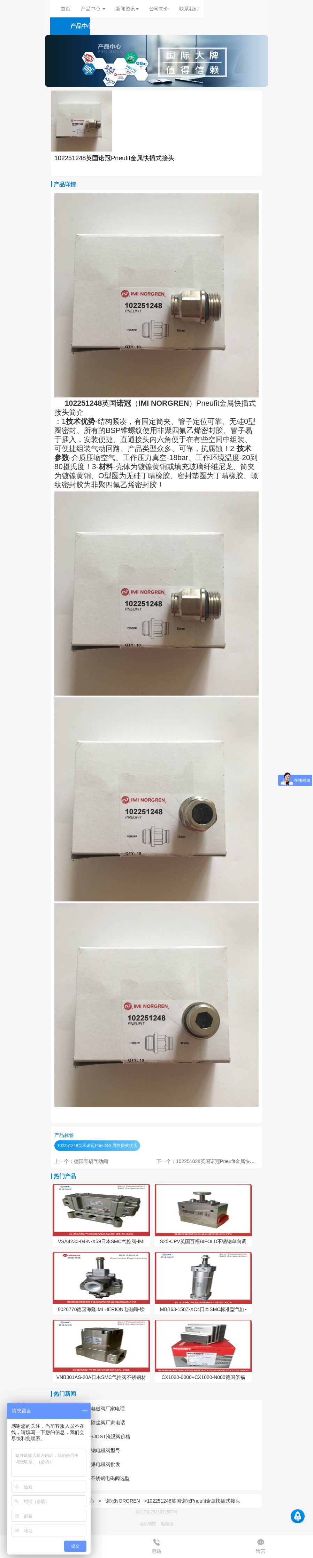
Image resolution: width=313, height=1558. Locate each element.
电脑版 (167, 1523)
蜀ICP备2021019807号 (156, 1512)
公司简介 (159, 8)
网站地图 (147, 1523)
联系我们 (189, 8)
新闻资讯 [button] (127, 8)
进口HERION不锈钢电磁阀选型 (91, 1478)
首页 (65, 8)
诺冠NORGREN (122, 1501)
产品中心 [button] (93, 8)
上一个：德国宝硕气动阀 (81, 1161)
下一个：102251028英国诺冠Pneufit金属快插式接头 (212, 1161)
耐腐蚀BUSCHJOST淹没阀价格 (92, 1436)
